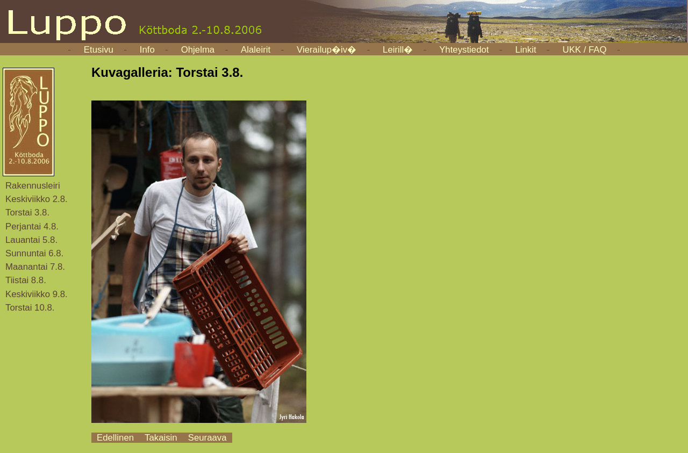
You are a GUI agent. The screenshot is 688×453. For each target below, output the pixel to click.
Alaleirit (255, 50)
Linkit (525, 50)
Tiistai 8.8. (25, 280)
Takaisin (161, 438)
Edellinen (115, 438)
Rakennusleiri (32, 186)
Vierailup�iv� (326, 50)
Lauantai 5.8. (31, 240)
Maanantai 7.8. (35, 267)
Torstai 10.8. (29, 308)
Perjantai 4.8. (32, 226)
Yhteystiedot (464, 50)
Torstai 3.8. (27, 212)
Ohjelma (198, 50)
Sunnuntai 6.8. (34, 253)
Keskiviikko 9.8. (36, 294)
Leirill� (398, 50)
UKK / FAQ (585, 50)
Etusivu (98, 50)
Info (147, 50)
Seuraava (207, 438)
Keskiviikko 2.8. (36, 199)
